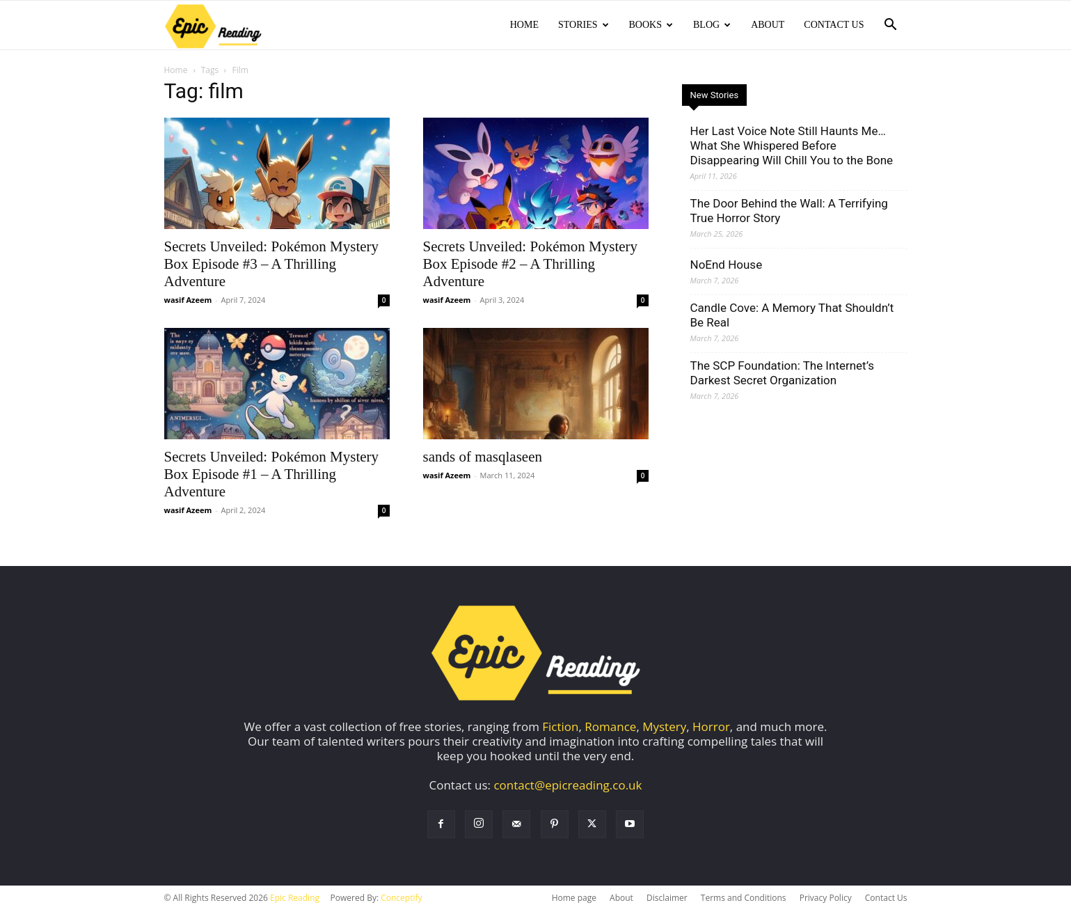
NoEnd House (726, 266)
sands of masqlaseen (482, 458)
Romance (610, 728)
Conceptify (401, 899)
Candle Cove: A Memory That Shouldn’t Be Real (792, 316)
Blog (712, 24)
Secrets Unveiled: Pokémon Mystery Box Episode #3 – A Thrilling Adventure (271, 265)
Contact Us (834, 24)
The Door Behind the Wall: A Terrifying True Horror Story (789, 212)
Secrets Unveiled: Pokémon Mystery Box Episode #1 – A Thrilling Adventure (271, 475)
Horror (711, 728)
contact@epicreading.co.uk (567, 786)
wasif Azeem (188, 301)
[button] (890, 25)
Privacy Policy (826, 899)
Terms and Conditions (743, 899)
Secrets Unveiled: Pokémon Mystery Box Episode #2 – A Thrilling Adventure (530, 265)
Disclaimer (667, 899)
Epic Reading (294, 899)
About (767, 24)
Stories (583, 24)
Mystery (664, 728)
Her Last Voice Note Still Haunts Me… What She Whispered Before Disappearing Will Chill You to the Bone (792, 146)
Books (651, 24)
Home (524, 24)
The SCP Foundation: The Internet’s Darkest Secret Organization (782, 374)
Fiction (560, 728)
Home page (574, 899)
